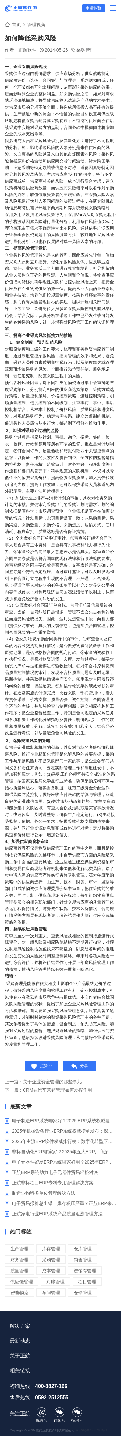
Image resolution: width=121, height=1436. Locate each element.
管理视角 (36, 24)
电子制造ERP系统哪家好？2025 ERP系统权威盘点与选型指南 (64, 1120)
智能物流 (19, 1292)
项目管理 (87, 1281)
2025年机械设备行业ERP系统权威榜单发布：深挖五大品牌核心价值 (64, 1131)
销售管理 (83, 1259)
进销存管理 (85, 1270)
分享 (79, 1066)
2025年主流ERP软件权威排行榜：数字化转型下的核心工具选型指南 (64, 1141)
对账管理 (55, 1281)
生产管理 (19, 1248)
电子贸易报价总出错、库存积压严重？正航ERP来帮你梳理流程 (64, 1203)
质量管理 (19, 1270)
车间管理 (51, 1292)
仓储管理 (83, 1292)
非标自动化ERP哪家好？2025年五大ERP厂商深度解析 (64, 1151)
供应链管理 (21, 1281)
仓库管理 (83, 1248)
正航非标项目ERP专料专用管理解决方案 (53, 1182)
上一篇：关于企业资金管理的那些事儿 (43, 1081)
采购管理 (85, 50)
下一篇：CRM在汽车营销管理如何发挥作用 (48, 1090)
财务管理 (19, 1259)
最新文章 (21, 1107)
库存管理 (51, 1248)
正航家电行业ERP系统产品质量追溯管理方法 (57, 1213)
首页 (16, 24)
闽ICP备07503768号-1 (92, 1430)
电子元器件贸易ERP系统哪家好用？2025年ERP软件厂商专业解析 (64, 1162)
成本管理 (51, 1270)
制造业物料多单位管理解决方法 (43, 1193)
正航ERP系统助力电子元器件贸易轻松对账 (55, 1172)
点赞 (41, 1066)
